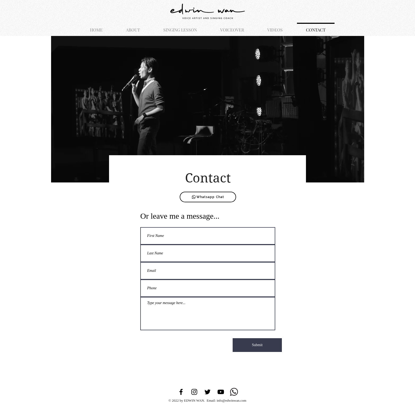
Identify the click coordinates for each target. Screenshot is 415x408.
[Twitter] (207, 392)
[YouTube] (221, 392)
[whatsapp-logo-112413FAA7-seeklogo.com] (234, 392)
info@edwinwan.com (231, 400)
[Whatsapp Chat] (208, 197)
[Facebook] (181, 392)
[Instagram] (194, 392)
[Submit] (257, 345)
